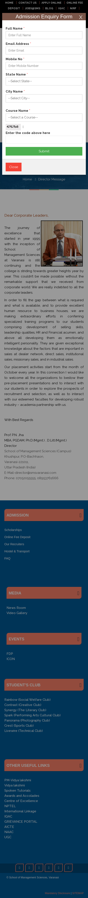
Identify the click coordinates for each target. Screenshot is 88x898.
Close (13, 167)
